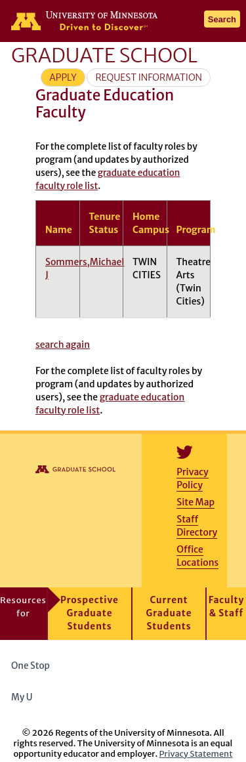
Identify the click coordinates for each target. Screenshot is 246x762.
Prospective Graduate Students (89, 613)
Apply (63, 77)
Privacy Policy (192, 478)
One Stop (30, 665)
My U (26, 697)
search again (62, 344)
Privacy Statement (196, 753)
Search (222, 19)
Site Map (195, 502)
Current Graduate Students (169, 613)
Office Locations (197, 555)
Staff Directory (196, 525)
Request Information (148, 77)
